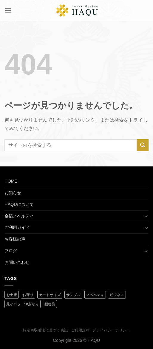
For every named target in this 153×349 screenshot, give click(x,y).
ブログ (10, 250)
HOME (10, 181)
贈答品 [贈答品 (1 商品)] (49, 304)
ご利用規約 (80, 330)
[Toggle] (146, 216)
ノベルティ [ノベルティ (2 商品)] (95, 295)
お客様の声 (14, 239)
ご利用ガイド (17, 227)
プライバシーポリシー (111, 330)
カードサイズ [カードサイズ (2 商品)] (50, 295)
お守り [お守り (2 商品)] (28, 295)
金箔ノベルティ (19, 216)
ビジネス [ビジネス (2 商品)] (117, 295)
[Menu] (8, 10)
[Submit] (143, 145)
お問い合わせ (17, 262)
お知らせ (12, 192)
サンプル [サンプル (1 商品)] (73, 295)
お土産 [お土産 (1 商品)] (11, 295)
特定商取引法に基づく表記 (45, 330)
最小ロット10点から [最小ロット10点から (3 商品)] (22, 304)
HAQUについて (19, 204)
